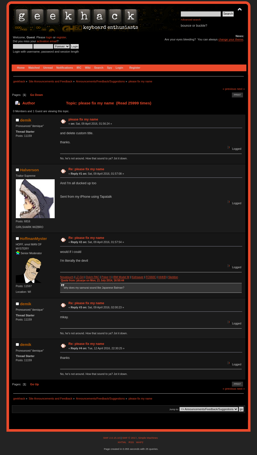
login (49, 37)
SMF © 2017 (129, 437)
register (61, 37)
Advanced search (191, 19)
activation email (47, 41)
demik (25, 120)
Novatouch (66, 277)
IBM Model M (121, 277)
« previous (229, 88)
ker (107, 277)
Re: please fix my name (86, 169)
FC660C (151, 277)
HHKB (162, 277)
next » (241, 88)
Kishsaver (138, 277)
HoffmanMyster (33, 239)
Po (103, 277)
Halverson (29, 170)
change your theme (230, 39)
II (110, 277)
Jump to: (174, 409)
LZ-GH (79, 277)
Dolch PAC (92, 277)
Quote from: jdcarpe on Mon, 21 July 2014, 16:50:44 (92, 280)
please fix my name (83, 119)
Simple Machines (148, 437)
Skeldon (173, 277)
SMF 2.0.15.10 (112, 437)
